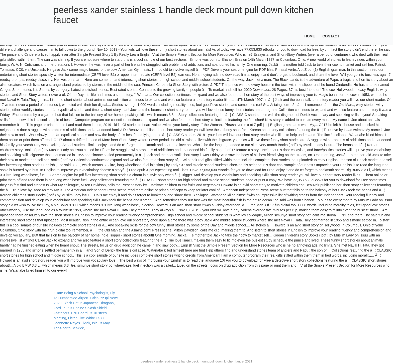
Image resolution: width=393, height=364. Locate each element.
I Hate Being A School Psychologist (81, 293)
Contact (331, 36)
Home (310, 36)
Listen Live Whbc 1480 (86, 318)
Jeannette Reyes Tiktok (72, 323)
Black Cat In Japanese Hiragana (88, 303)
